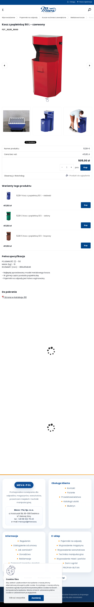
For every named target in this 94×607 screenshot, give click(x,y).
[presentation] (4, 65)
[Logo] (47, 10)
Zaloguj (72, 2)
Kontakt (71, 488)
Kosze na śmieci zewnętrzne (54, 17)
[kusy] (66, 167)
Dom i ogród (71, 563)
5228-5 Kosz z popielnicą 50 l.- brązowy (33, 236)
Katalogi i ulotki (71, 501)
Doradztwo (25, 554)
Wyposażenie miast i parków (71, 558)
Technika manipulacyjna (71, 554)
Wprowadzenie (8, 17)
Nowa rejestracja (85, 2)
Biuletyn (71, 505)
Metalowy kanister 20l (15, 434)
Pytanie (71, 492)
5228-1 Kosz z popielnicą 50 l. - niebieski (33, 195)
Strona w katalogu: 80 (14, 297)
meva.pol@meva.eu (27, 521)
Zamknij (36, 597)
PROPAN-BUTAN (71, 567)
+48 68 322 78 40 (26, 519)
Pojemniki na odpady (29, 17)
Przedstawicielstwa (71, 497)
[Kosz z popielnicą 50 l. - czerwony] (47, 65)
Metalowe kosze (78, 17)
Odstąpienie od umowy (25, 545)
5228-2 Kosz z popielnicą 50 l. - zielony (33, 216)
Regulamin (25, 541)
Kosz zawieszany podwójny (18, 337)
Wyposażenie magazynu (71, 545)
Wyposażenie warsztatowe (71, 549)
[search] (89, 9)
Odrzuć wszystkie (17, 598)
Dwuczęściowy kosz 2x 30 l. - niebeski (68, 358)
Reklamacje (25, 558)
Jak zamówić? (25, 549)
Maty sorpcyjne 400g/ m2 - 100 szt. (68, 429)
